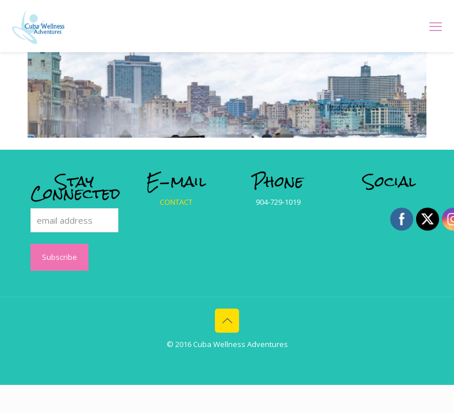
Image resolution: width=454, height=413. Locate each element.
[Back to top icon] (227, 321)
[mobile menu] (435, 26)
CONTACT (176, 202)
